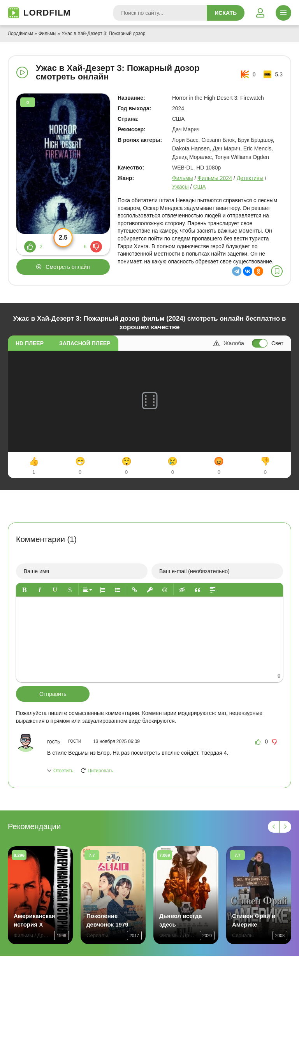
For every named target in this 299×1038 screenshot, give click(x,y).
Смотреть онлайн (68, 267)
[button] (24, 590)
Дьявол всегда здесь (180, 920)
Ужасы (180, 187)
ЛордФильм (20, 33)
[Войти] (260, 13)
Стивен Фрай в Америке (253, 920)
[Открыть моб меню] (283, 13)
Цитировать (100, 770)
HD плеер (30, 343)
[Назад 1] (274, 827)
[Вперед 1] (285, 827)
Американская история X (34, 920)
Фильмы (47, 33)
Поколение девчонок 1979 (107, 920)
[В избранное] (277, 271)
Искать (226, 13)
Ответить (63, 770)
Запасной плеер (84, 343)
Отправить (52, 694)
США (199, 187)
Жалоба (228, 343)
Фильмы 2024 (214, 178)
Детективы (250, 178)
